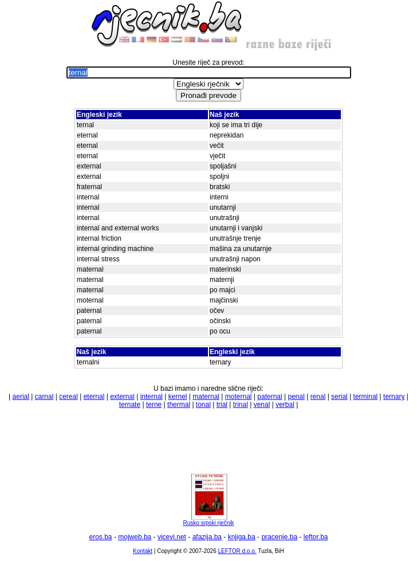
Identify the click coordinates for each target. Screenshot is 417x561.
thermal (178, 405)
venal (262, 405)
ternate (129, 405)
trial (222, 405)
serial (339, 397)
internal (151, 397)
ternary (393, 397)
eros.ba (100, 537)
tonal (203, 405)
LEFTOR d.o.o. (237, 551)
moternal (238, 397)
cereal (68, 397)
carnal (44, 397)
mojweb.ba (134, 537)
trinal (240, 405)
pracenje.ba (279, 537)
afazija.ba (207, 537)
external (122, 397)
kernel (177, 397)
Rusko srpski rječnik (208, 520)
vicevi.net (172, 537)
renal (318, 397)
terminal (365, 397)
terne (154, 405)
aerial (21, 397)
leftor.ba (316, 537)
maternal (205, 397)
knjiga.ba (241, 537)
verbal (285, 405)
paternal (269, 397)
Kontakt (142, 551)
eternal (94, 397)
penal (296, 397)
